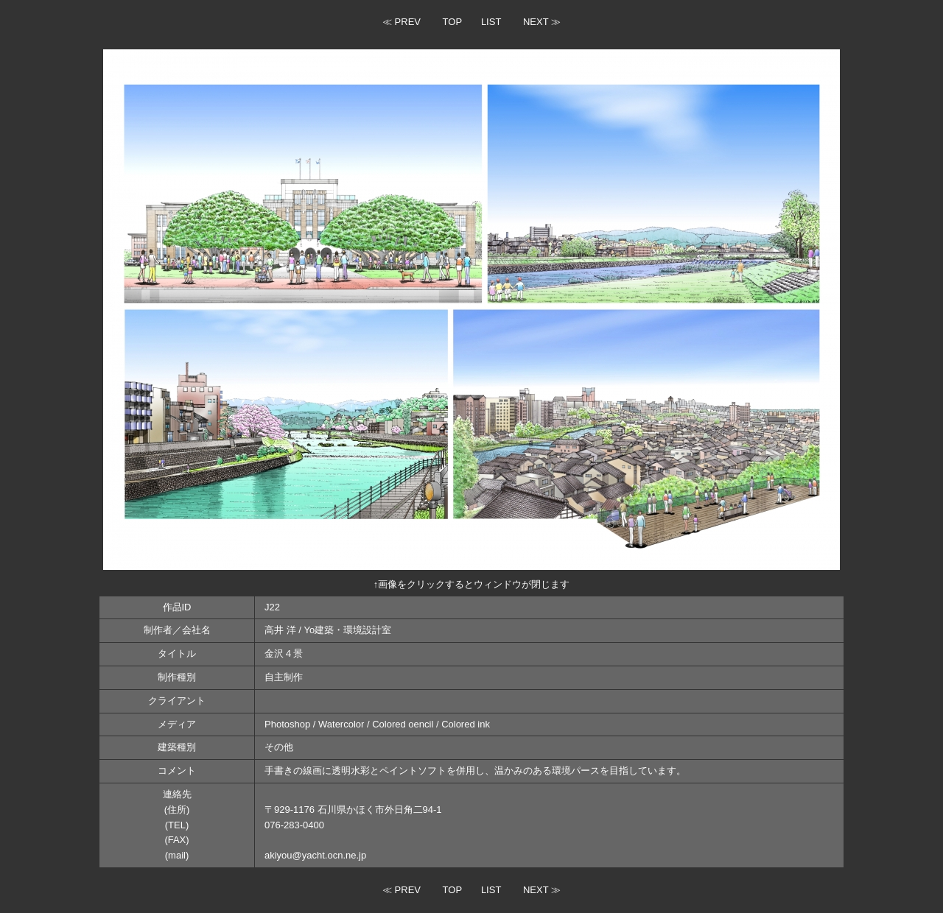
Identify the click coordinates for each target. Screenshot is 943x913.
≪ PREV (401, 21)
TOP (452, 21)
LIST (491, 21)
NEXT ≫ (542, 21)
